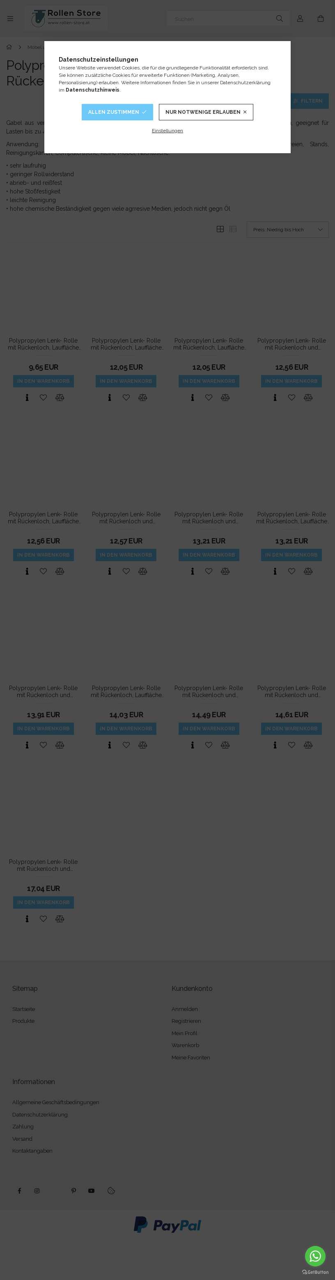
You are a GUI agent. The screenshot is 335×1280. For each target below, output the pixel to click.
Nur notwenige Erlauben (203, 112)
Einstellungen (167, 131)
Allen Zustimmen (113, 112)
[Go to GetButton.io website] (315, 1271)
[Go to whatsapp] (315, 1256)
